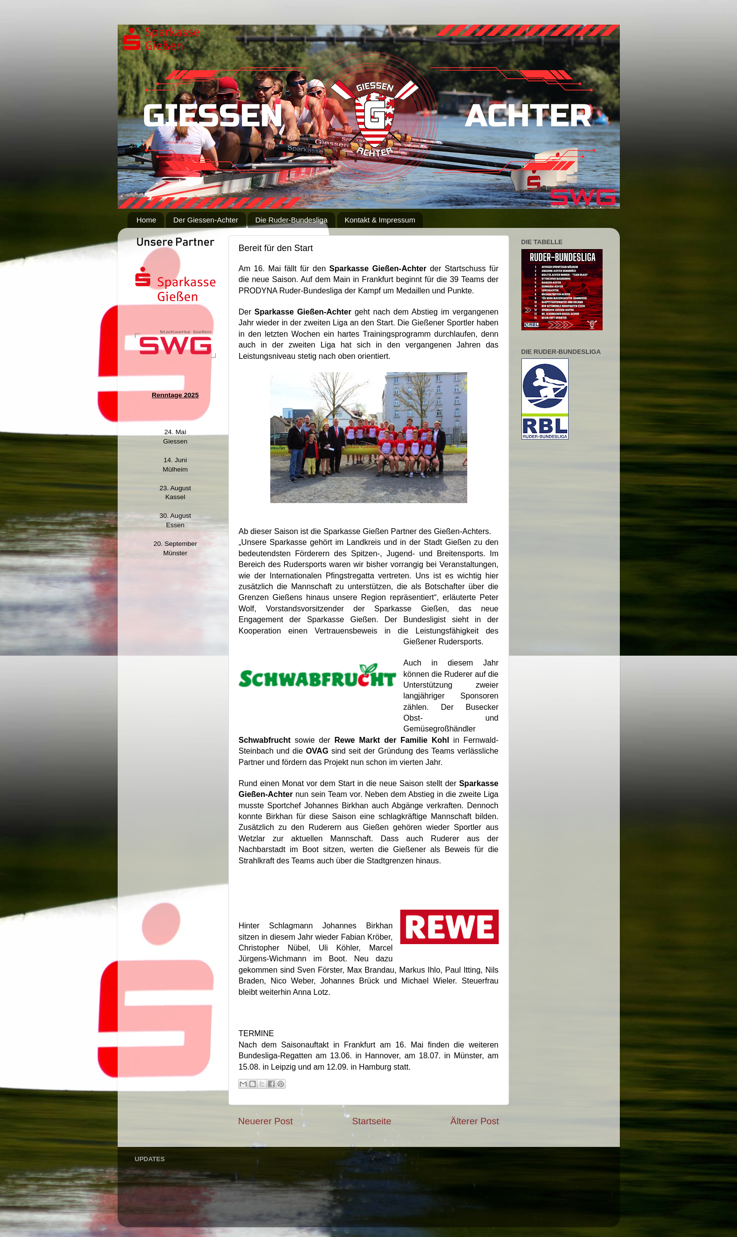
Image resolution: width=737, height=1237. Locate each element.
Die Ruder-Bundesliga (291, 220)
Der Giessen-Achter (205, 220)
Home (146, 220)
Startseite (371, 1121)
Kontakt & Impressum (380, 220)
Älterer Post (474, 1121)
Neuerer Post (265, 1121)
